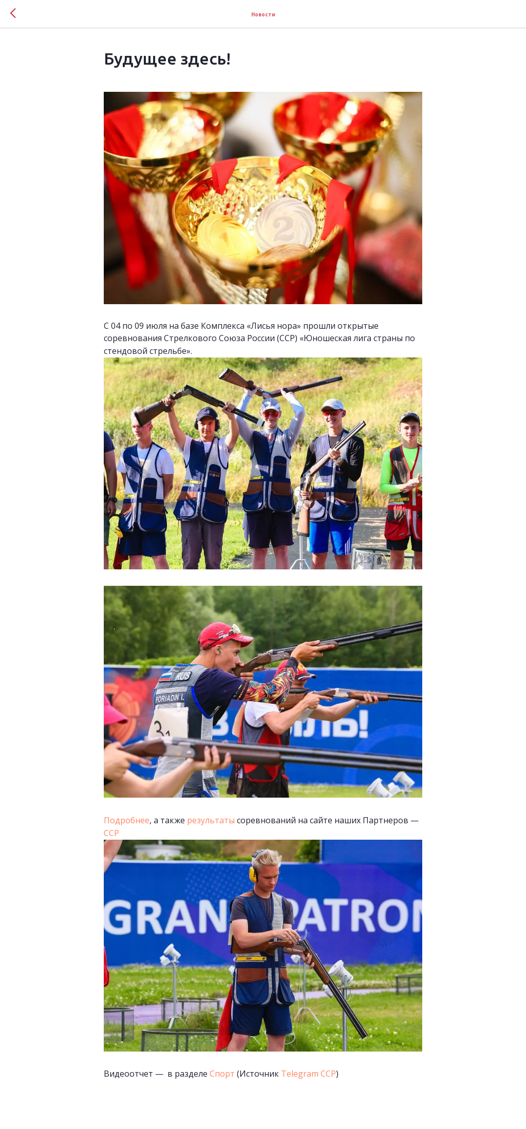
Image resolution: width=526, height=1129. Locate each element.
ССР (112, 833)
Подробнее (126, 820)
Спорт (222, 1073)
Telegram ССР (308, 1073)
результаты (211, 820)
